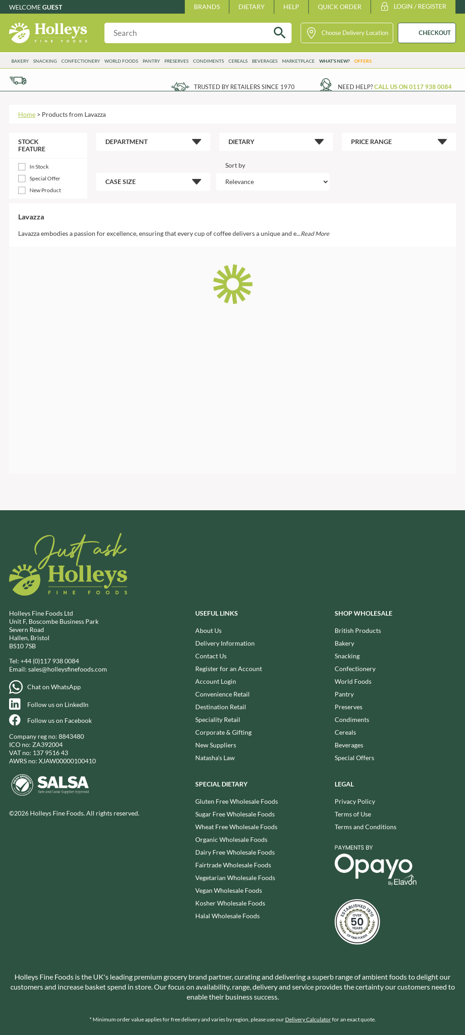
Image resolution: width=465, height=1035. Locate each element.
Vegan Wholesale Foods (228, 890)
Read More (315, 233)
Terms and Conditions (365, 827)
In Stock (39, 166)
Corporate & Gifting (223, 732)
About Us (208, 630)
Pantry (151, 61)
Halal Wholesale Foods (227, 916)
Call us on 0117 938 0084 (413, 86)
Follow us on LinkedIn (58, 704)
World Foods (121, 61)
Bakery (20, 61)
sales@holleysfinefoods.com (67, 669)
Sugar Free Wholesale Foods (235, 814)
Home (26, 114)
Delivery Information (225, 643)
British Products (358, 630)
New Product (45, 190)
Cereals (237, 61)
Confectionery (80, 61)
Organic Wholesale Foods (231, 839)
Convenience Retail (222, 694)
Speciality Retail (217, 719)
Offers (362, 61)
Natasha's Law (215, 757)
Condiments (208, 61)
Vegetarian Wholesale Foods (235, 877)
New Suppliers (215, 745)
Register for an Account (228, 668)
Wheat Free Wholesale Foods (236, 827)
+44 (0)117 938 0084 (49, 661)
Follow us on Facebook (59, 720)
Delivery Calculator (308, 1019)
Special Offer (45, 178)
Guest (52, 7)
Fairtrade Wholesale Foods (233, 865)
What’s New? (334, 61)
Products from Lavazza (74, 114)
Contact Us (211, 656)
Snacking (45, 61)
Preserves (176, 61)
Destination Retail (220, 707)
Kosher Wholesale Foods (230, 903)
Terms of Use (353, 814)
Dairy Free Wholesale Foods (235, 852)
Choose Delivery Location (355, 32)
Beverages (264, 61)
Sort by (235, 165)
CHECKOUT (435, 32)
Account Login (215, 681)
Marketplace (298, 61)
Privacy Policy (355, 801)
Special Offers (354, 757)
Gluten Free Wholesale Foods (236, 801)
